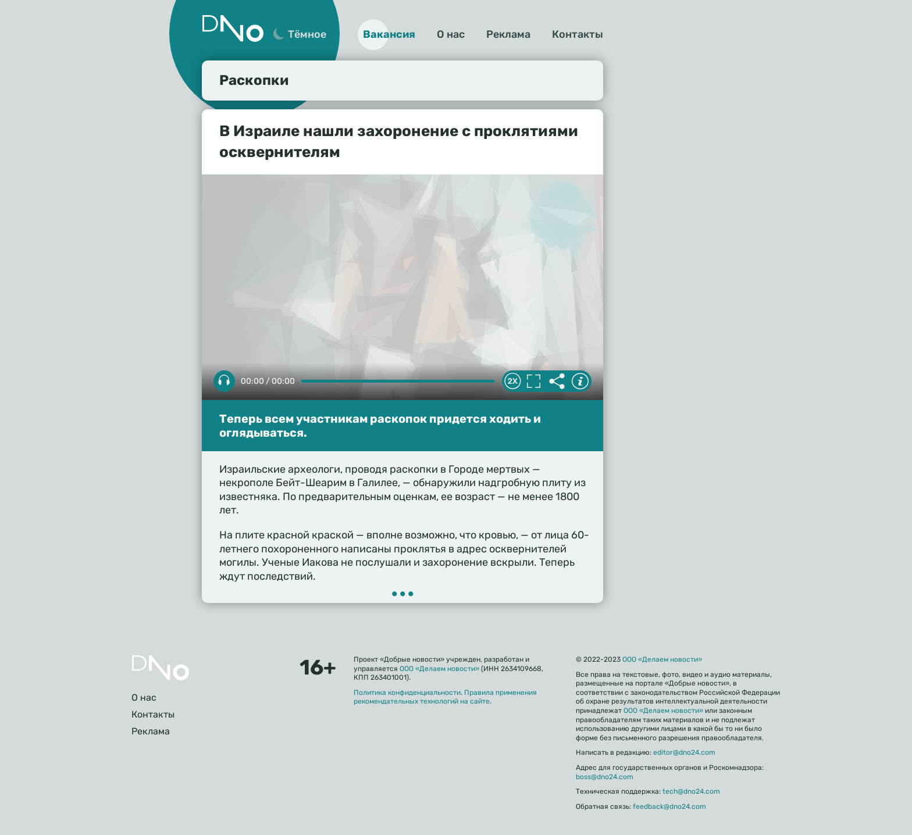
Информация (580, 381)
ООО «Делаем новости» (439, 669)
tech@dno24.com (691, 791)
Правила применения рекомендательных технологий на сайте (445, 697)
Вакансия (389, 34)
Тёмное (307, 34)
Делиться (556, 381)
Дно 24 (232, 28)
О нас (451, 34)
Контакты (577, 34)
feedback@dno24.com (669, 806)
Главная (160, 667)
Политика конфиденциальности (407, 692)
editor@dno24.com (684, 752)
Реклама (508, 34)
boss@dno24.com (604, 777)
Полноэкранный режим (533, 381)
